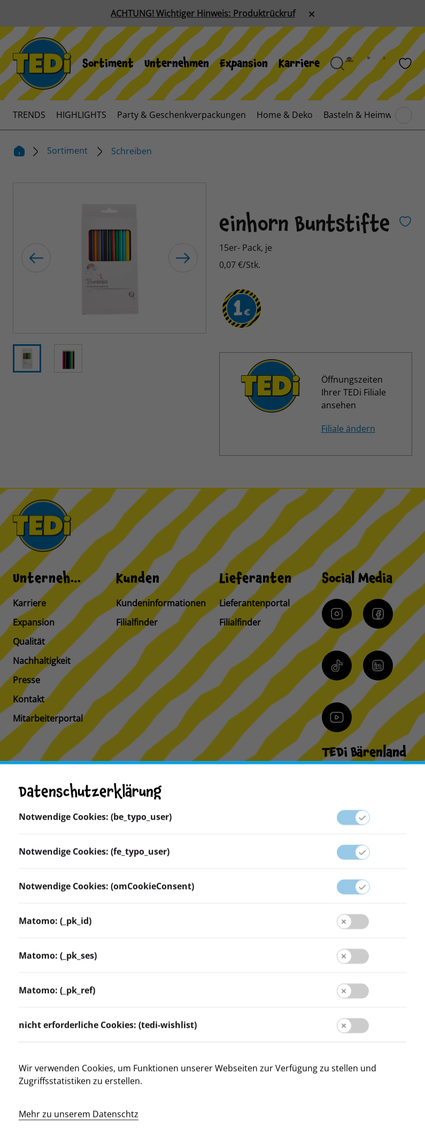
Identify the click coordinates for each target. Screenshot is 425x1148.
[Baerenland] (355, 63)
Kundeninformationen (161, 603)
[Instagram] (337, 614)
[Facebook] (378, 614)
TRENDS (29, 115)
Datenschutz (212, 995)
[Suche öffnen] (337, 63)
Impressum (212, 974)
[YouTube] (337, 717)
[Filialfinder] (390, 63)
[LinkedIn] (378, 665)
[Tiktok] (337, 665)
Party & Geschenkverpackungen (181, 115)
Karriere (299, 63)
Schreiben (131, 151)
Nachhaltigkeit (42, 661)
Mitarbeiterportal (48, 718)
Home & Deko (285, 115)
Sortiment (108, 63)
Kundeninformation (212, 953)
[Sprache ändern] (87, 844)
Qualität (29, 641)
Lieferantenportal (254, 603)
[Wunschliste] (405, 63)
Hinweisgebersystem (212, 1017)
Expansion (244, 63)
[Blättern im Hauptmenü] (403, 115)
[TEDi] (42, 62)
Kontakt (28, 699)
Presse (26, 680)
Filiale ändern (348, 428)
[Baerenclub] (351, 795)
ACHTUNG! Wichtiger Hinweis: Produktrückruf (203, 13)
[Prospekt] (375, 63)
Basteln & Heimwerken (369, 115)
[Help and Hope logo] (352, 1097)
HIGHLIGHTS (81, 115)
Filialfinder (137, 622)
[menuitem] (108, 64)
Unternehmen (176, 63)
